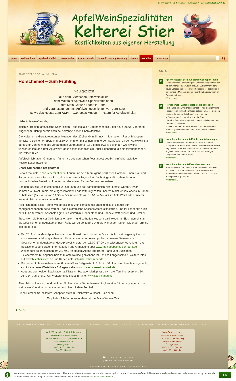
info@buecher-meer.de (89, 259)
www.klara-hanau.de (100, 275)
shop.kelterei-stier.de (53, 173)
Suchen (224, 58)
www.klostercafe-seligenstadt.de (95, 267)
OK (225, 375)
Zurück (22, 310)
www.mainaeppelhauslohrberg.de (116, 246)
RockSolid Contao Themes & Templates (127, 366)
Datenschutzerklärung (104, 376)
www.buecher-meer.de (39, 259)
